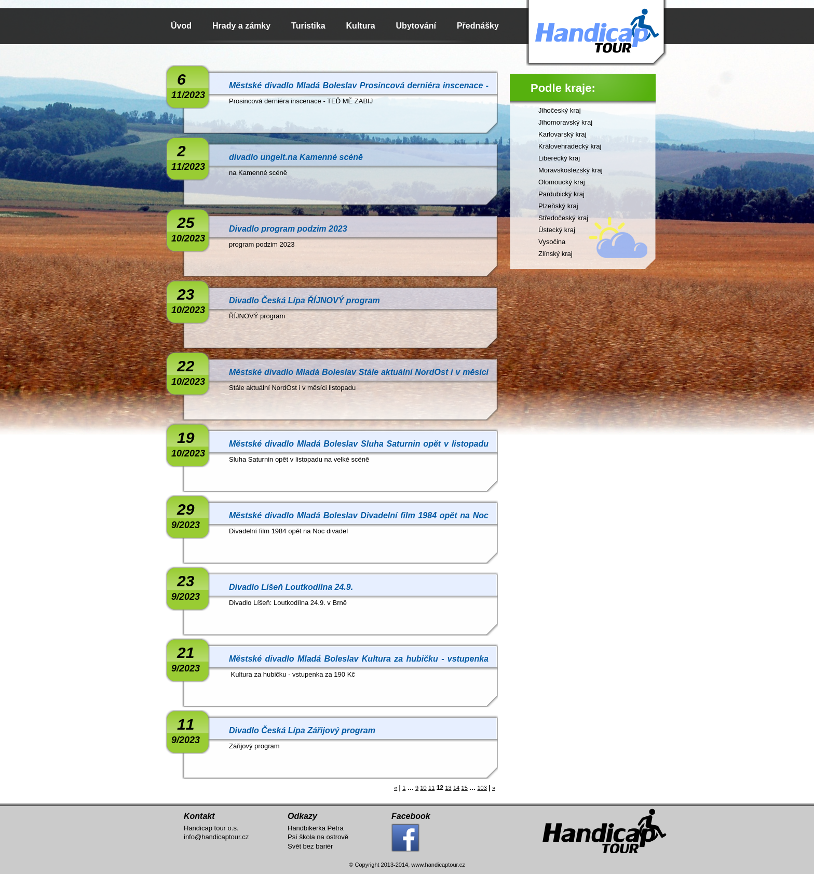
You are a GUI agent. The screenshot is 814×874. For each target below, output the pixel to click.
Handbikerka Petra (316, 828)
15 (465, 788)
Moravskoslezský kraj (570, 170)
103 (481, 788)
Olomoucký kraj (561, 182)
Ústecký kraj (556, 230)
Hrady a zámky (241, 25)
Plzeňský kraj (558, 206)
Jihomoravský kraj (565, 122)
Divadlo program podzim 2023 (288, 228)
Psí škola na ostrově (318, 837)
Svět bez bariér (310, 846)
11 (431, 788)
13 (448, 788)
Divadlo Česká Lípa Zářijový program (302, 730)
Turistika (308, 25)
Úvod (181, 25)
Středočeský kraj (563, 218)
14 (456, 788)
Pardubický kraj (561, 194)
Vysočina (551, 242)
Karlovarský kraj (562, 134)
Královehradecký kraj (569, 146)
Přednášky (478, 25)
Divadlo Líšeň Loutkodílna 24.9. (291, 587)
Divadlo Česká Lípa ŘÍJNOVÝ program (304, 300)
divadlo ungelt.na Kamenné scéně (296, 157)
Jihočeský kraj (559, 110)
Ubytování (416, 25)
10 (423, 788)
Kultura (360, 25)
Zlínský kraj (555, 254)
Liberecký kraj (559, 158)
